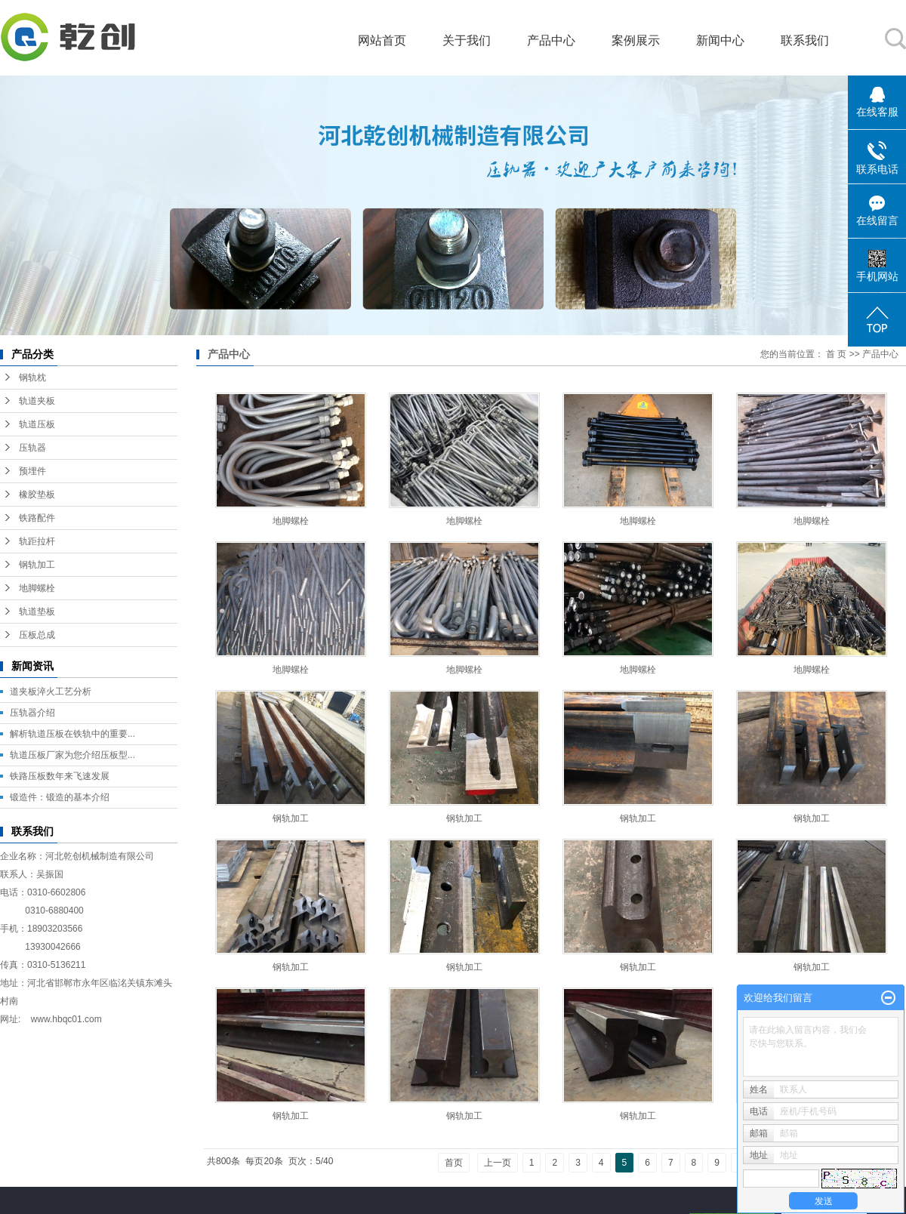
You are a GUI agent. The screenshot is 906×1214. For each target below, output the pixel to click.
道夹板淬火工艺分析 (50, 691)
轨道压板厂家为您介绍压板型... (72, 755)
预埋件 (32, 471)
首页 (454, 1162)
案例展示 (636, 40)
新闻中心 (720, 40)
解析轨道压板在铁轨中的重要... (72, 734)
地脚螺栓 (37, 588)
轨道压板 (37, 424)
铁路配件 (37, 518)
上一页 (497, 1162)
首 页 (836, 354)
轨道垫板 (37, 611)
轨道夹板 (37, 401)
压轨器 (32, 447)
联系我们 (805, 40)
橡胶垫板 (37, 494)
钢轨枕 (32, 377)
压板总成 (37, 635)
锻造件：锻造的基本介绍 (59, 797)
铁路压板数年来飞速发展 (59, 776)
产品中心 (551, 40)
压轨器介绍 (32, 712)
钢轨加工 (37, 564)
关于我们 (466, 40)
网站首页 (382, 40)
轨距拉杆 (37, 541)
